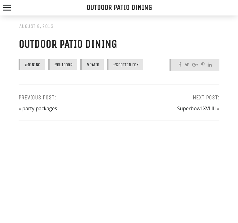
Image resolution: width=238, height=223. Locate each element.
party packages (39, 108)
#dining (32, 65)
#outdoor (63, 65)
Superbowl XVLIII (196, 108)
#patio (92, 65)
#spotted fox (126, 65)
